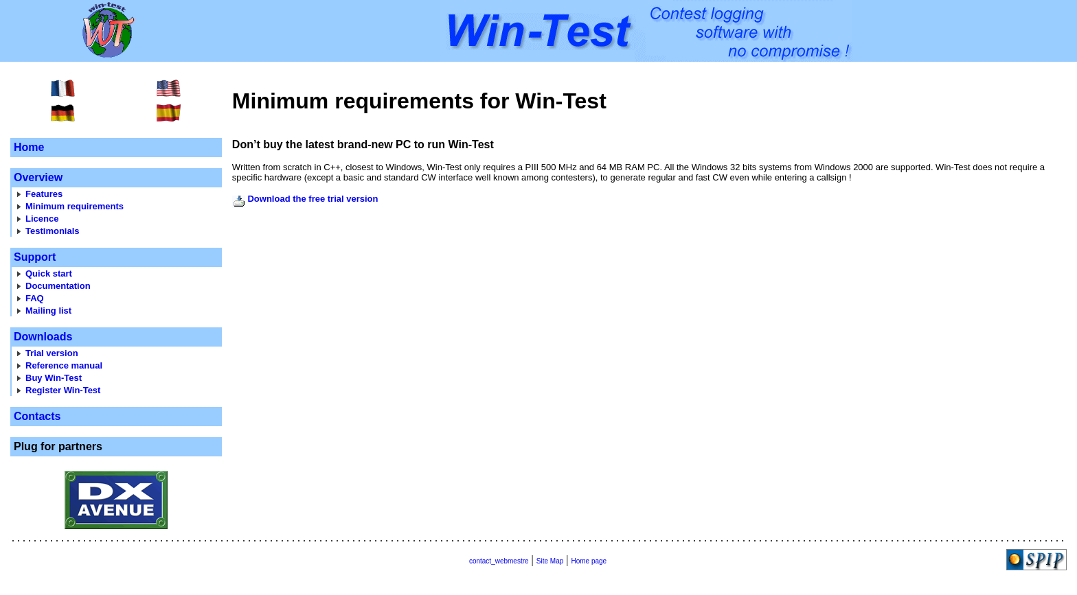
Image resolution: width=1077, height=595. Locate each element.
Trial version (51, 353)
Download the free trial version (312, 199)
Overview (38, 177)
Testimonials (52, 231)
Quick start (48, 273)
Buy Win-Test (53, 378)
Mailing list (48, 310)
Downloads (43, 336)
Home (29, 147)
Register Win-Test (62, 390)
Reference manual (63, 365)
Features (44, 194)
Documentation (58, 286)
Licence (41, 218)
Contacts (37, 416)
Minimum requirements (74, 206)
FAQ (34, 298)
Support (35, 257)
